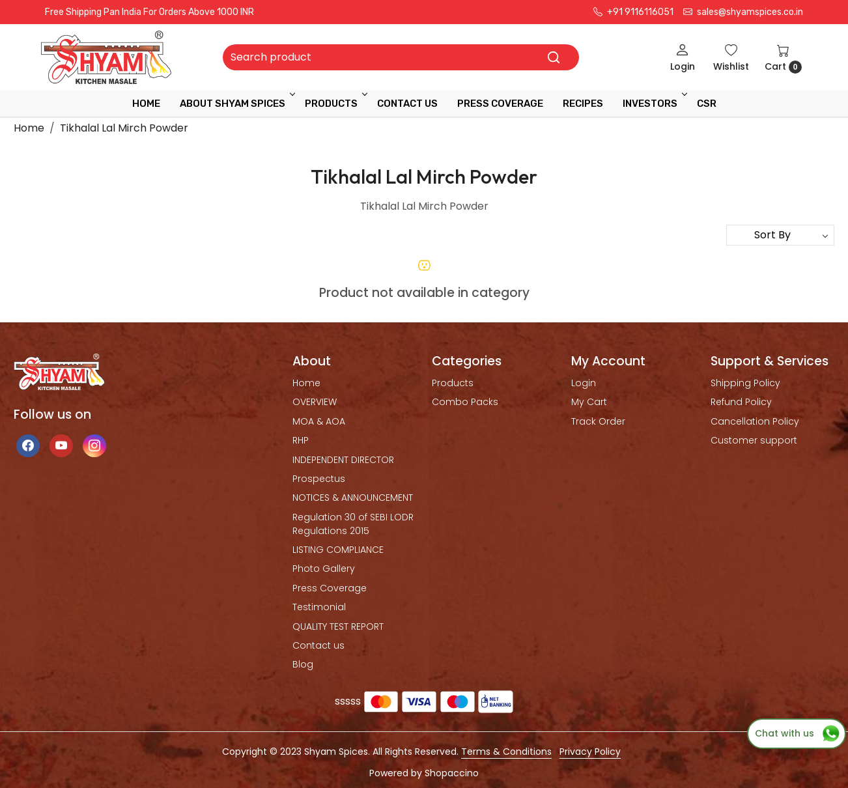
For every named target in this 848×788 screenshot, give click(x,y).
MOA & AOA (318, 421)
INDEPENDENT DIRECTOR (343, 459)
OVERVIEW (314, 401)
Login (583, 382)
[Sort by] (780, 235)
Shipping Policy (745, 382)
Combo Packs (465, 401)
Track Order (598, 421)
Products (335, 103)
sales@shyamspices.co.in (743, 12)
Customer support (754, 440)
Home (146, 103)
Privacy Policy (590, 751)
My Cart (589, 401)
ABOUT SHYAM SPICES (236, 103)
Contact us (318, 645)
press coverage (500, 103)
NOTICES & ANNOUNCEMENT (352, 497)
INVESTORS (654, 103)
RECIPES (583, 103)
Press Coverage (329, 588)
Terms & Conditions (506, 751)
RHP (300, 440)
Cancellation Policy (755, 421)
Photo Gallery (323, 568)
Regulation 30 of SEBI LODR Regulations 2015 (353, 524)
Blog (302, 664)
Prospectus (318, 478)
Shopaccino (452, 773)
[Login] (682, 58)
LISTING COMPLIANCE (338, 549)
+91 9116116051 (633, 12)
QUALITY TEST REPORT (338, 626)
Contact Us (407, 103)
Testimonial (319, 606)
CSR (706, 103)
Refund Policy (741, 401)
